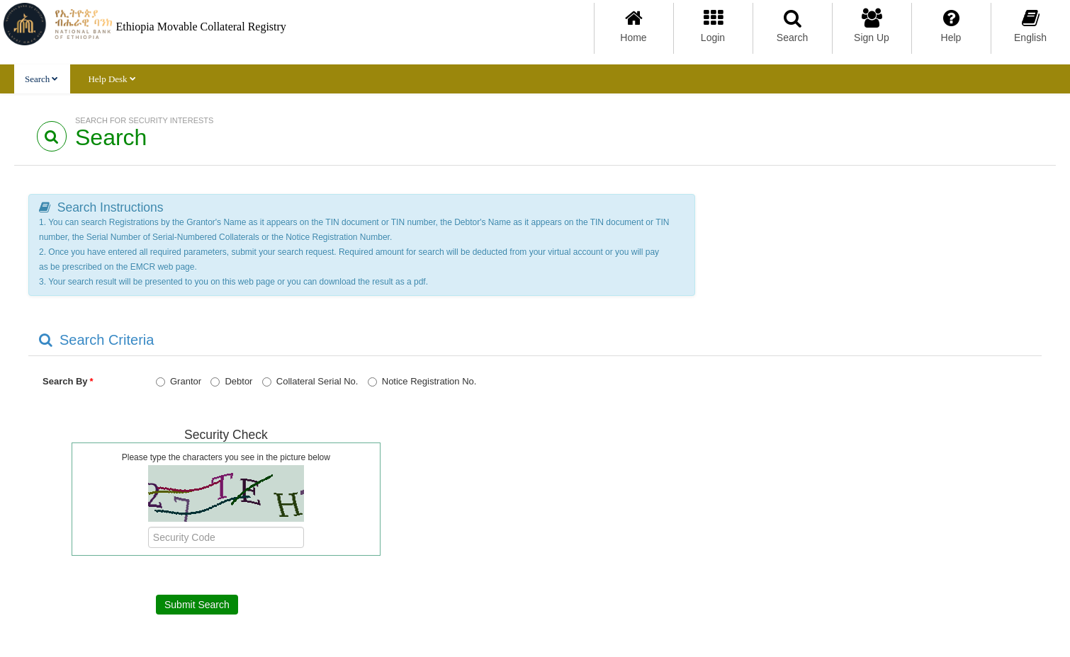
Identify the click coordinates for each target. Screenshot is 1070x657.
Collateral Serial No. (310, 381)
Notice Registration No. (422, 381)
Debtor (231, 381)
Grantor (178, 381)
